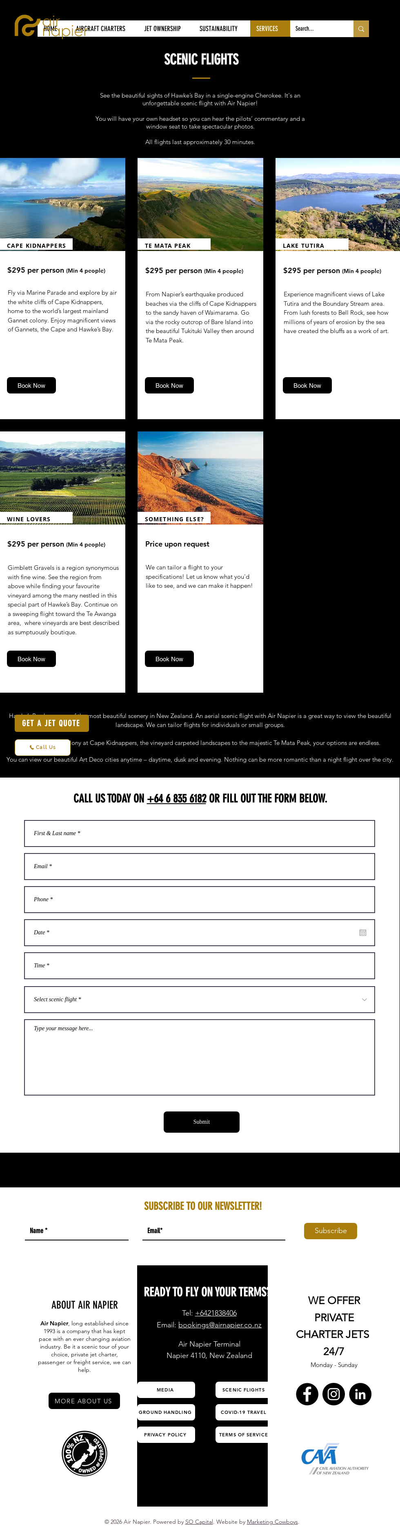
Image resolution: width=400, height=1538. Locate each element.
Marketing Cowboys (272, 1521)
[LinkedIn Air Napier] (360, 1394)
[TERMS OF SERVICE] (244, 1435)
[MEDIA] (166, 1390)
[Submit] (202, 1122)
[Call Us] (43, 747)
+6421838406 (216, 1313)
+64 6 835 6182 (176, 798)
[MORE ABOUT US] (84, 1401)
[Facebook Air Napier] (307, 1394)
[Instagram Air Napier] (333, 1394)
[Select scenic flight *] (199, 999)
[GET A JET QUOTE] (52, 723)
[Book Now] (31, 385)
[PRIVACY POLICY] (166, 1435)
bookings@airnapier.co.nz (220, 1324)
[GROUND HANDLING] (166, 1412)
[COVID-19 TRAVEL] (244, 1412)
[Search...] (316, 28)
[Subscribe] (330, 1231)
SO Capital (199, 1521)
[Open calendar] (363, 932)
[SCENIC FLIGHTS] (244, 1390)
